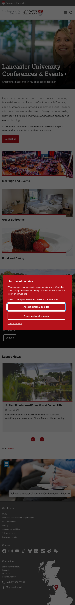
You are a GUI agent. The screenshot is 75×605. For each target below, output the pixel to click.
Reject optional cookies (36, 316)
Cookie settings (15, 323)
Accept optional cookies (36, 307)
